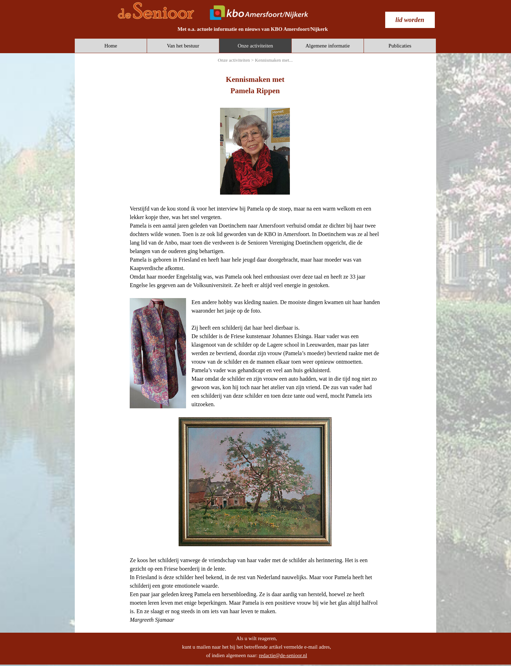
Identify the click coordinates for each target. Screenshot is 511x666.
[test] (410, 20)
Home (111, 46)
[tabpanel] (252, 29)
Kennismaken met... (274, 60)
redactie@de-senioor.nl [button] (283, 655)
